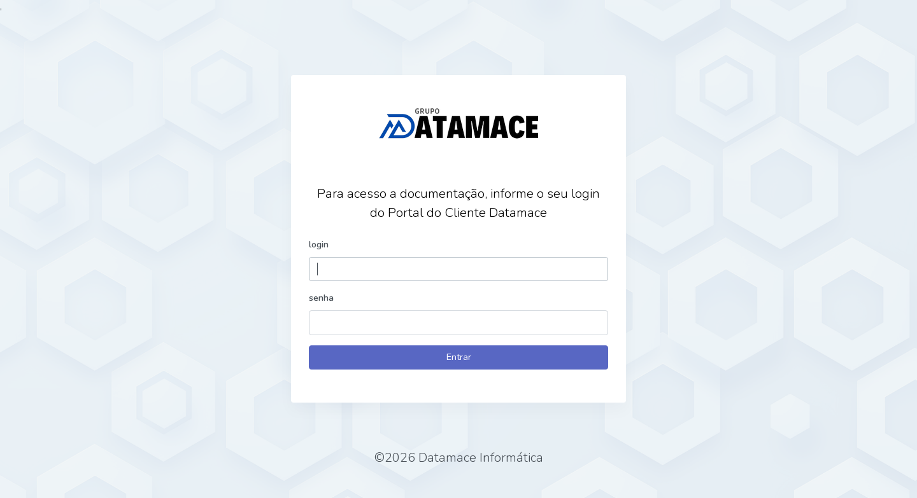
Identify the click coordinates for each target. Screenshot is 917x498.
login (319, 244)
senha (321, 297)
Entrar (458, 356)
